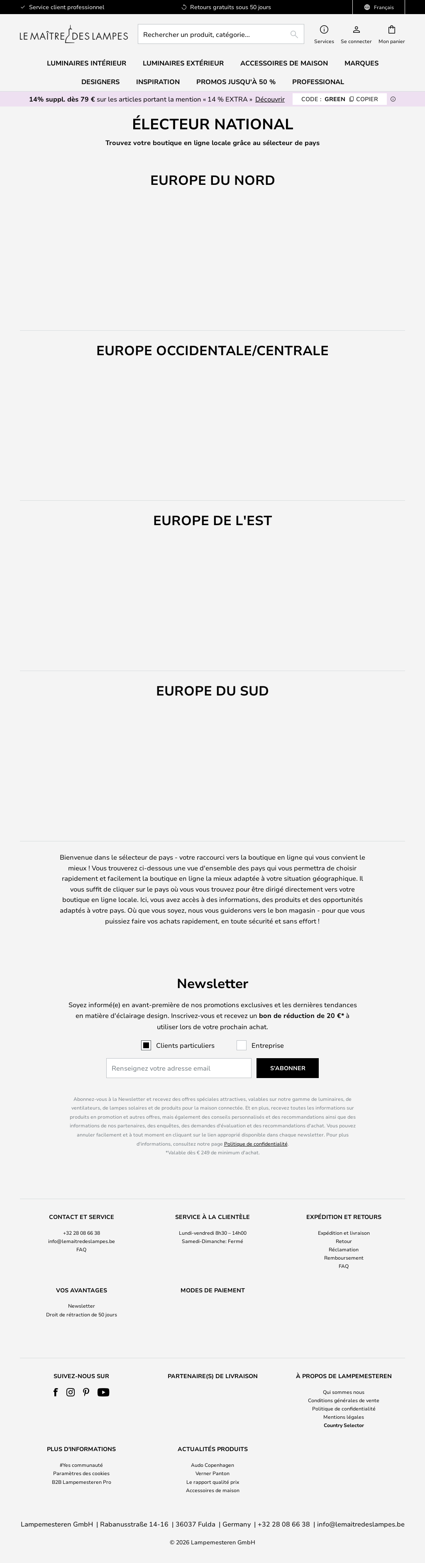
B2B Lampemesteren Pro (81, 1481)
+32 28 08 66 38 (81, 1217)
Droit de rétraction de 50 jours (81, 1298)
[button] (30, 425)
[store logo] (74, 34)
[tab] (81, 1226)
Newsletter (81, 1290)
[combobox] (221, 34)
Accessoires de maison (212, 1490)
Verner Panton (212, 1473)
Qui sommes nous (343, 1392)
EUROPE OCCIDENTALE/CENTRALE (174, 165)
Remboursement (344, 1241)
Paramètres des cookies (81, 1473)
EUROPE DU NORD (64, 165)
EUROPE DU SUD (364, 165)
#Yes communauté (81, 1464)
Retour (344, 1225)
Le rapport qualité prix (212, 1481)
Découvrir (270, 99)
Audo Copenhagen (212, 1464)
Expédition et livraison (344, 1217)
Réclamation (344, 1233)
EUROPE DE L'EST (284, 165)
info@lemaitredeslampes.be (81, 1225)
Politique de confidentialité (256, 1127)
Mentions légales (343, 1416)
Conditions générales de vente (343, 1400)
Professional (318, 81)
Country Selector (344, 1425)
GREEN (339, 99)
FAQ (81, 1233)
